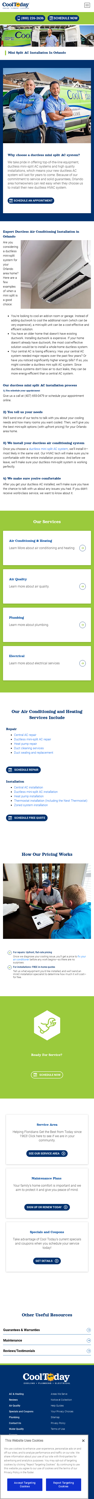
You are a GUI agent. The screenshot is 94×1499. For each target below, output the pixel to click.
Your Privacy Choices (62, 1411)
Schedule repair (23, 770)
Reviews (13, 1399)
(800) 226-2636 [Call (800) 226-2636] (30, 18)
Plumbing (14, 1417)
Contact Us (15, 1423)
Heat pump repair (25, 744)
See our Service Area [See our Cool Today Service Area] (47, 1153)
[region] (44, 1467)
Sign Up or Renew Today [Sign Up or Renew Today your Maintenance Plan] (47, 1207)
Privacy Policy (58, 1423)
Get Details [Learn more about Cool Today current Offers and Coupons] (47, 1261)
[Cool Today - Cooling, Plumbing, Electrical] (16, 5)
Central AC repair (25, 735)
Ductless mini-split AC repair (32, 739)
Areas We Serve (59, 1394)
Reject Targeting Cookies (63, 1484)
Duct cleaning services (29, 748)
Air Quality (14, 1405)
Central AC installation (28, 787)
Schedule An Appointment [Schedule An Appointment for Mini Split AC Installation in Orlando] (31, 201)
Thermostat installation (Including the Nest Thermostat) (50, 800)
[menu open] (87, 5)
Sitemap (55, 1417)
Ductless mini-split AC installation (36, 792)
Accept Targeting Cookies (25, 1484)
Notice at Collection (61, 1399)
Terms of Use (58, 1429)
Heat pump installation (29, 796)
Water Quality (16, 1429)
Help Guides (57, 1405)
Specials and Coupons (21, 1411)
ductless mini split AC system (48, 449)
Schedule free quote (26, 818)
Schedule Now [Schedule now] (64, 18)
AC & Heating (16, 1394)
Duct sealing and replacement (33, 752)
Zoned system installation (31, 805)
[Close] (83, 1440)
